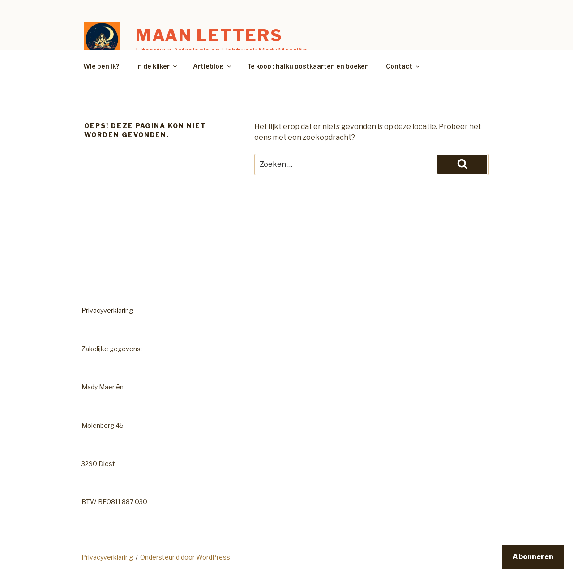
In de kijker (157, 66)
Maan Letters (209, 35)
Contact (403, 66)
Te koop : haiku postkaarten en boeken (308, 66)
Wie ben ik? (101, 66)
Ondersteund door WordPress (185, 557)
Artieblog (212, 66)
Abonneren (533, 556)
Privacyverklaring (107, 310)
